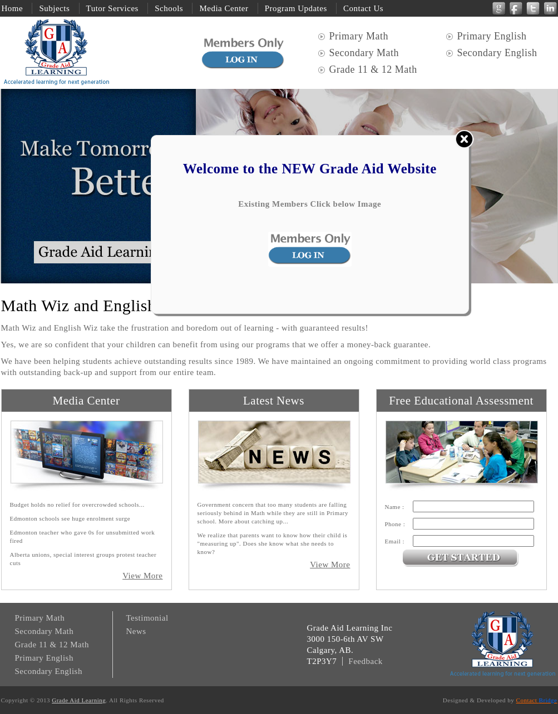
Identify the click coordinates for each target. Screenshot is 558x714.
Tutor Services (112, 8)
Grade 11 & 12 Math (373, 69)
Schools (169, 8)
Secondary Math (364, 52)
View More (142, 575)
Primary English (492, 36)
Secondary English (497, 52)
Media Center (223, 8)
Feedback (365, 661)
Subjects (54, 8)
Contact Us (363, 8)
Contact (536, 700)
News (136, 631)
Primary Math (360, 36)
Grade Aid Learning (79, 700)
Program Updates (296, 8)
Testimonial (147, 617)
